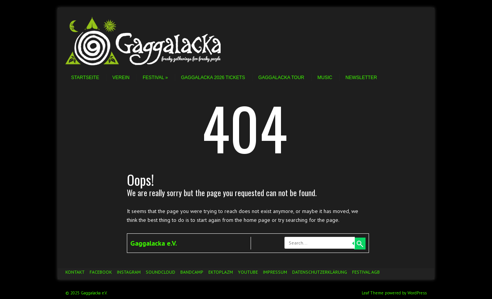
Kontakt (75, 272)
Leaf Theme (373, 293)
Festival (155, 77)
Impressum (275, 272)
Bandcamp (191, 272)
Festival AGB (366, 272)
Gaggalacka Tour (281, 77)
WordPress (417, 293)
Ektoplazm (220, 272)
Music (324, 77)
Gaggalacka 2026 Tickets (213, 77)
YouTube (248, 272)
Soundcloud (160, 272)
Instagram (129, 272)
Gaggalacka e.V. (153, 243)
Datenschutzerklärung (319, 272)
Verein (121, 77)
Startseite (85, 77)
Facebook (101, 272)
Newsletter (361, 77)
